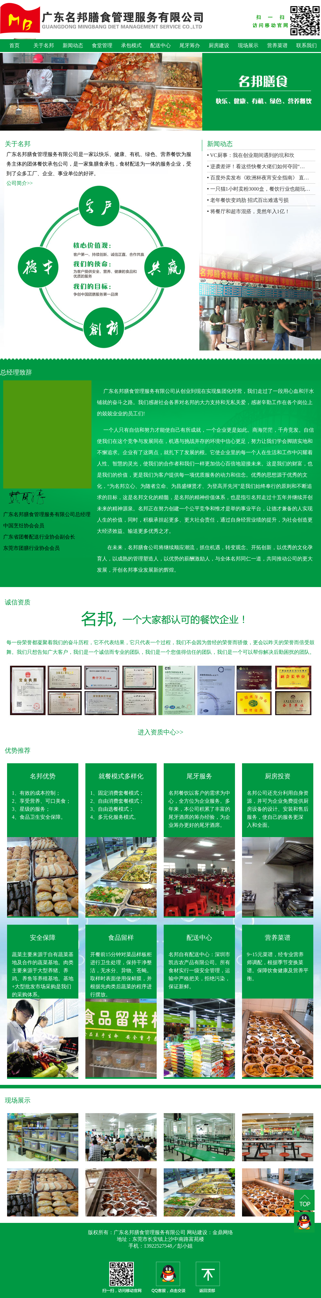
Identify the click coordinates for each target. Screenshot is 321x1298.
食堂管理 (102, 45)
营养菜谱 (277, 45)
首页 (14, 45)
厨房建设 (219, 45)
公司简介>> (19, 183)
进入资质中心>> (161, 732)
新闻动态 (73, 45)
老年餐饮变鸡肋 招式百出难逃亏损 (249, 200)
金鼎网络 (223, 1232)
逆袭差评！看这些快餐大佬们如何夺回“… (257, 166)
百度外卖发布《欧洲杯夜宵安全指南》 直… (259, 177)
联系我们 (306, 45)
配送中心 (160, 45)
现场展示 (248, 45)
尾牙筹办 (189, 45)
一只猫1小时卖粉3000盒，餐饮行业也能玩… (260, 189)
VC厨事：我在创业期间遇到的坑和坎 (252, 155)
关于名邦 (43, 45)
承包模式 (131, 45)
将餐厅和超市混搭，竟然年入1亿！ (250, 211)
